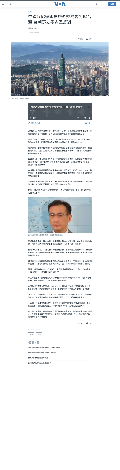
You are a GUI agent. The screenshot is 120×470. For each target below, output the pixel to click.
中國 (30, 12)
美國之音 (36, 110)
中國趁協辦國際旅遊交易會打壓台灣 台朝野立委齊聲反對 (60, 107)
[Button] (81, 39)
